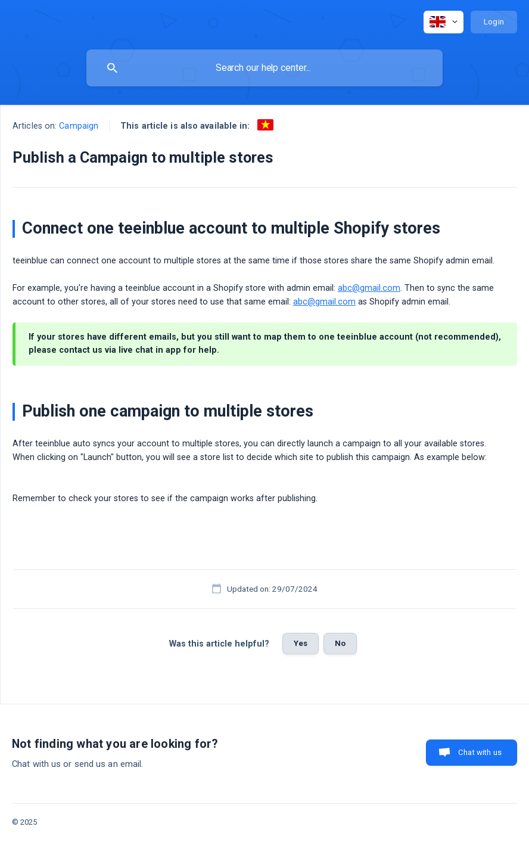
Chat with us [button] (480, 752)
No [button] (340, 643)
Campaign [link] (78, 126)
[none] (443, 22)
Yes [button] (300, 643)
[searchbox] (264, 67)
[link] (265, 125)
